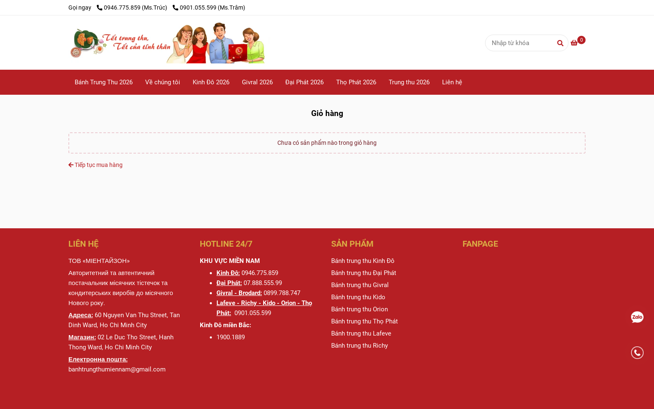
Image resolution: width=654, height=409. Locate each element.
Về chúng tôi (162, 82)
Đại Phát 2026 (304, 82)
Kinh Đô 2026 (211, 82)
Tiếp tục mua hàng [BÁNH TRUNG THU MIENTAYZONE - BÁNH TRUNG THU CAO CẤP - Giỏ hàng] (95, 165)
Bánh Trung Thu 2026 (104, 82)
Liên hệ (452, 82)
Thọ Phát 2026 (356, 82)
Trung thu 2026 (409, 82)
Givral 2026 (257, 82)
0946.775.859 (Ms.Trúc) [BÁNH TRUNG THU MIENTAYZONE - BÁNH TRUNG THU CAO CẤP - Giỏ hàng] (133, 7)
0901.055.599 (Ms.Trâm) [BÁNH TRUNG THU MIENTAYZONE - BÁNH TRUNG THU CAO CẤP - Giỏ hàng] (209, 7)
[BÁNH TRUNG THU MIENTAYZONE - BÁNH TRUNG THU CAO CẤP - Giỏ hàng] (199, 42)
